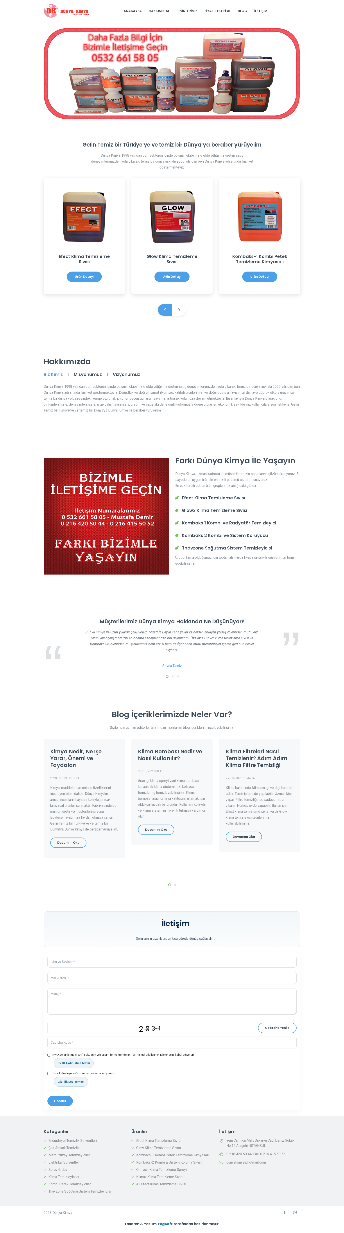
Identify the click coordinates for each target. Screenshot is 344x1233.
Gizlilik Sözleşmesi (71, 1081)
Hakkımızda (159, 11)
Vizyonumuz (126, 374)
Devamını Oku (68, 842)
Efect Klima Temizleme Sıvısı (158, 1141)
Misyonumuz (88, 374)
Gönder (60, 1101)
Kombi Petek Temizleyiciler (69, 1184)
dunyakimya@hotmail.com (246, 1162)
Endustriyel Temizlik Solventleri (72, 1141)
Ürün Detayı (84, 276)
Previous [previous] (165, 310)
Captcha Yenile (277, 1028)
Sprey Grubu (57, 1170)
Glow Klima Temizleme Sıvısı (158, 1148)
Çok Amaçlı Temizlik (63, 1148)
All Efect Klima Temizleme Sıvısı (161, 1184)
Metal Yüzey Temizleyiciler (69, 1155)
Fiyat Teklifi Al (217, 11)
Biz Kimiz (53, 374)
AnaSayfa (133, 11)
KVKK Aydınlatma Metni (74, 1063)
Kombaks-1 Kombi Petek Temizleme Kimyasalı (172, 1155)
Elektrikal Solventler (63, 1162)
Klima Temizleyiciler (63, 1177)
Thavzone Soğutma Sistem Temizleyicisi (79, 1191)
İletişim (260, 11)
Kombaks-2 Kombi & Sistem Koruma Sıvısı (169, 1162)
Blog (242, 11)
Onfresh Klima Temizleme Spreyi (161, 1170)
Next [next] (179, 310)
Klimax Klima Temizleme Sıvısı (159, 1177)
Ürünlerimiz (186, 11)
